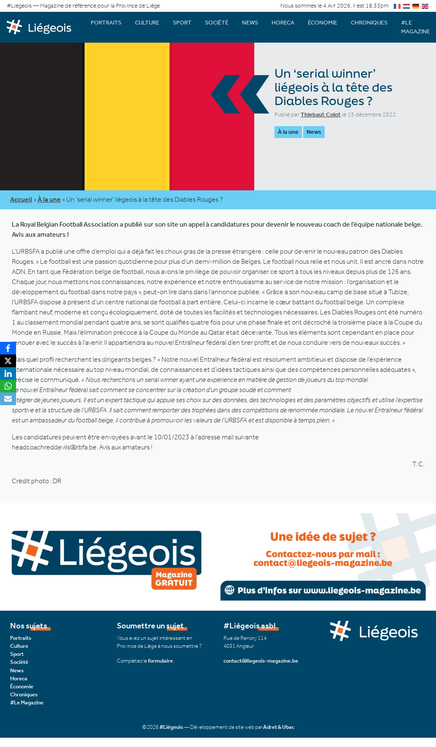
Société (217, 22)
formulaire (160, 661)
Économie (322, 22)
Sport (182, 22)
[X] (8, 361)
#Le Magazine (26, 702)
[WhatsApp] (8, 386)
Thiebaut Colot (321, 114)
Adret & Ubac (278, 727)
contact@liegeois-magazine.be (260, 661)
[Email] (8, 398)
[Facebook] (8, 348)
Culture (147, 22)
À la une (288, 131)
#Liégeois (171, 727)
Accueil (21, 199)
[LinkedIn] (8, 373)
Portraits (106, 22)
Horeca (283, 22)
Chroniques (369, 22)
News (250, 22)
